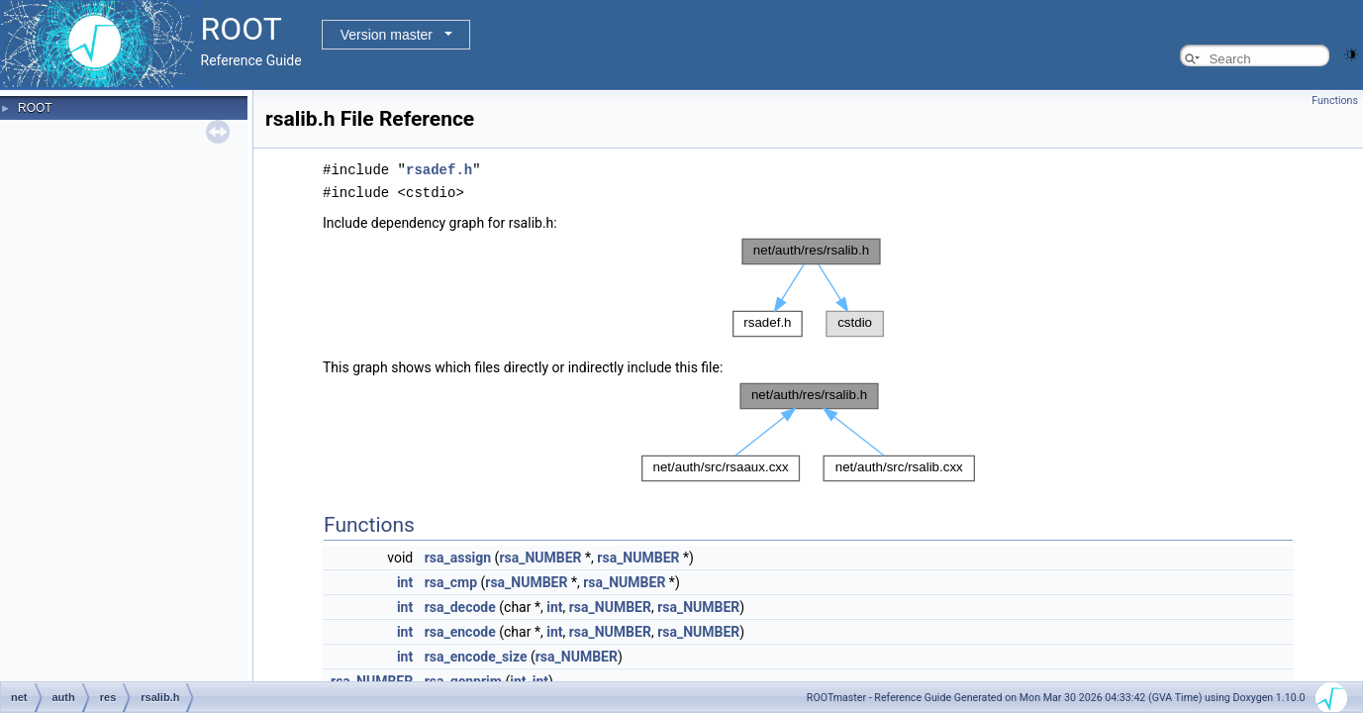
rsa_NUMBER (540, 555)
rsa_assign (458, 555)
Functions (1335, 100)
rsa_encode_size (476, 654)
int (405, 580)
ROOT (35, 108)
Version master (387, 35)
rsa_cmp (451, 580)
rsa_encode (460, 630)
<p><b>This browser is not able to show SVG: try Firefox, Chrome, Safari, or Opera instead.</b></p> (808, 286)
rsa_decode (460, 605)
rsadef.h (439, 168)
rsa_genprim (463, 679)
